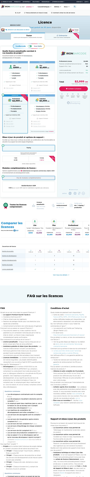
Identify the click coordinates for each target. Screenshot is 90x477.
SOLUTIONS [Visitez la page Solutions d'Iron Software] (35, 1)
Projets (38, 111)
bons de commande (67, 344)
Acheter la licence (73, 88)
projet (14, 78)
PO (61, 317)
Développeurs (40, 106)
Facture (56, 317)
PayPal (81, 314)
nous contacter (77, 393)
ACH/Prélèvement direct (76, 317)
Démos (57, 6)
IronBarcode (21, 46)
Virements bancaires (71, 314)
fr (86, 1)
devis (57, 344)
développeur (16, 73)
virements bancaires (60, 346)
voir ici (77, 398)
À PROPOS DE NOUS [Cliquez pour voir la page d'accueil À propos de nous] (57, 1)
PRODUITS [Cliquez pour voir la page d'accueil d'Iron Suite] (17, 1)
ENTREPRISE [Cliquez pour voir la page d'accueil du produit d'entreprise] (26, 1)
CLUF (17, 12)
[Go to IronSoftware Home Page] (6, 2)
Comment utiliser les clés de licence (63, 12)
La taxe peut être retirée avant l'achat (66, 351)
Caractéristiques (44, 6)
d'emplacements (7, 57)
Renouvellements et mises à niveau (35, 12)
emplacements (43, 75)
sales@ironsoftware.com (21, 439)
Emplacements (40, 109)
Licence (30, 6)
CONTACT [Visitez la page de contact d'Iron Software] (79, 1)
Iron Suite (38, 46)
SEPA (65, 317)
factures (77, 344)
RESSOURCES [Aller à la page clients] (45, 1)
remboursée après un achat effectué (65, 353)
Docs (67, 6)
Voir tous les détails (61, 275)
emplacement (16, 75)
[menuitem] (17, 2)
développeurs (28, 55)
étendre (62, 473)
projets (18, 57)
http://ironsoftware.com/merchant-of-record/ (69, 335)
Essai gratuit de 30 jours (40, 27)
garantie (56, 364)
